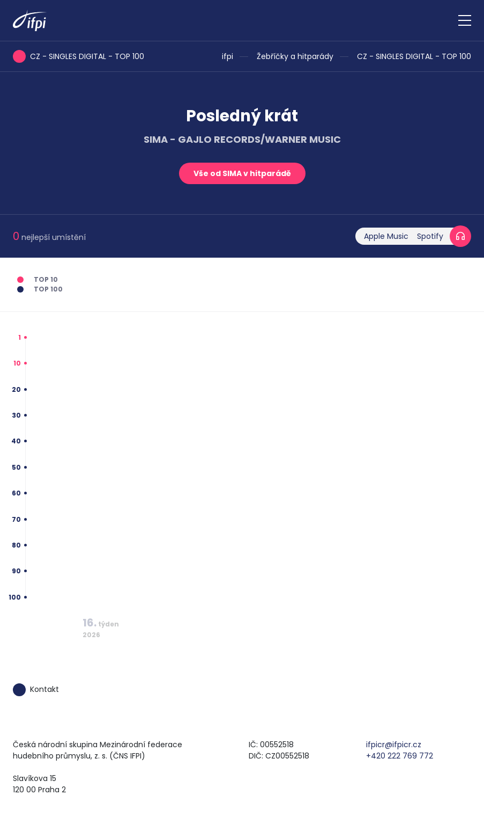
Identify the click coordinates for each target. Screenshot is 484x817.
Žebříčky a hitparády (295, 56)
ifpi (227, 56)
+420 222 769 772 (399, 755)
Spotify (430, 236)
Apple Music (386, 236)
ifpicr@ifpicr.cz (393, 744)
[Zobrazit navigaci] (464, 20)
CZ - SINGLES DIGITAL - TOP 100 (414, 56)
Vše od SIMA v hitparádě (242, 173)
